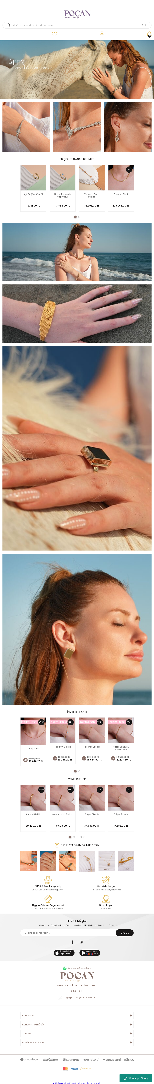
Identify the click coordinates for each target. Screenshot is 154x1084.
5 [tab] (84, 835)
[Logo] (77, 13)
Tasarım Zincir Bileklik (91, 195)
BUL (144, 25)
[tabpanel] (77, 69)
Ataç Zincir (33, 747)
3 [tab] (77, 835)
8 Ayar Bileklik (33, 812)
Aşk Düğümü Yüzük (33, 194)
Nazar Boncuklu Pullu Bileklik (121, 748)
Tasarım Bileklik (63, 747)
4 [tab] (81, 835)
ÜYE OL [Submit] (125, 931)
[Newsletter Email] (77, 931)
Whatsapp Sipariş (136, 1078)
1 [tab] (75, 217)
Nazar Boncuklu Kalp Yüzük (62, 195)
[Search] (77, 25)
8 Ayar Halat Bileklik (62, 812)
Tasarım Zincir (121, 194)
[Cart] (149, 34)
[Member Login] (102, 34)
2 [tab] (79, 217)
